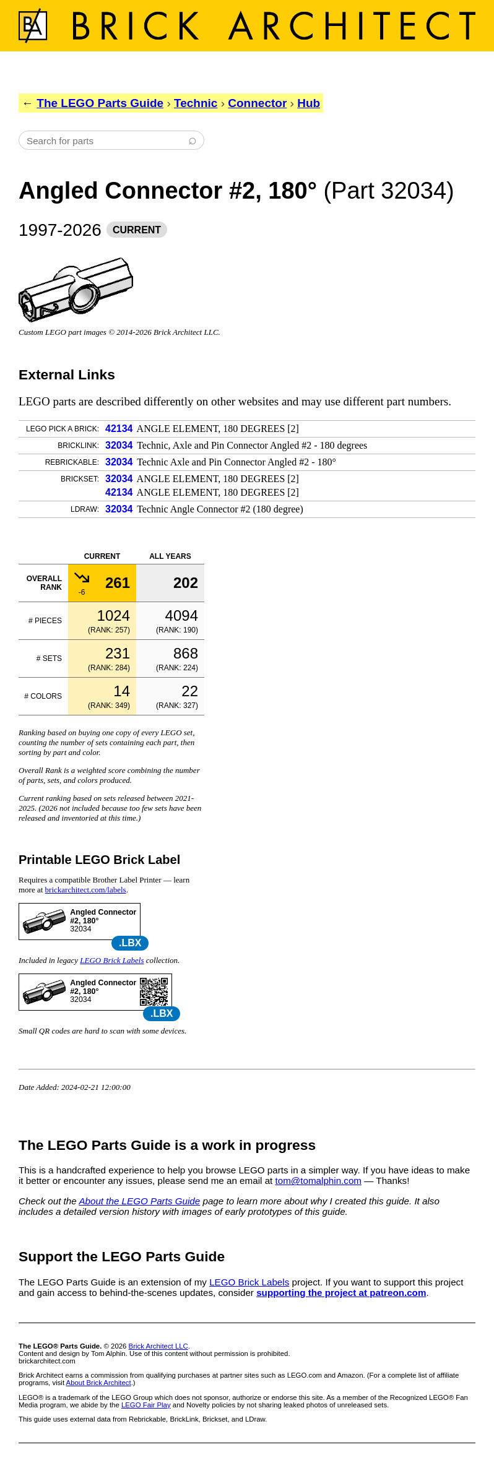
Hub (308, 103)
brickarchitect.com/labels (85, 889)
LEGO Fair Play (146, 1405)
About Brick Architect (98, 1382)
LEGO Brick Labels (112, 960)
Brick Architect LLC (158, 1346)
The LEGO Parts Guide (100, 103)
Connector (257, 103)
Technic (195, 103)
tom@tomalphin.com (318, 1180)
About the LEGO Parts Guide (139, 1201)
